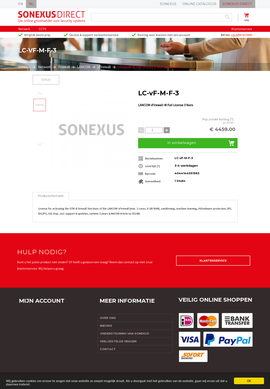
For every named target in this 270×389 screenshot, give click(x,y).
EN (20, 4)
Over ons (108, 318)
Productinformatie (51, 196)
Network (44, 66)
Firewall (64, 66)
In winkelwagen (181, 143)
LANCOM (83, 66)
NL (31, 4)
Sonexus (24, 66)
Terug (46, 79)
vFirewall (104, 66)
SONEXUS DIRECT (237, 4)
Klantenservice (241, 29)
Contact (108, 349)
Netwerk (24, 29)
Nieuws (106, 326)
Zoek (227, 17)
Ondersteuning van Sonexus (124, 333)
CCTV (42, 29)
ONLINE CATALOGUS (199, 4)
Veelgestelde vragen (118, 341)
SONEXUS (168, 4)
